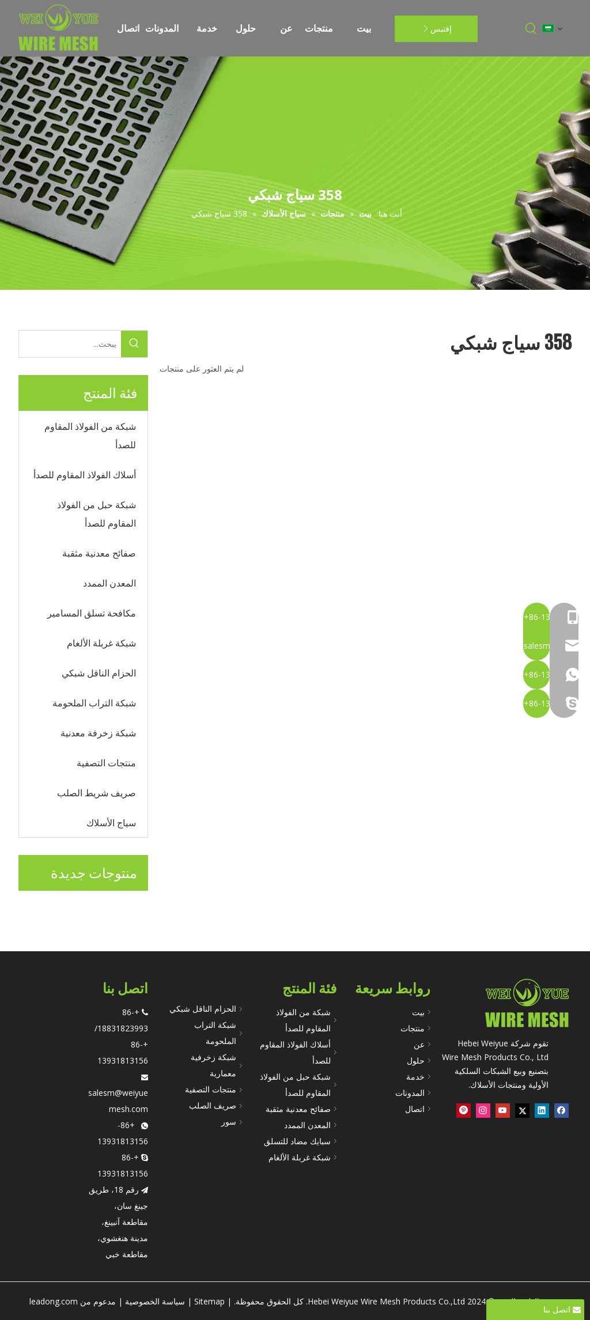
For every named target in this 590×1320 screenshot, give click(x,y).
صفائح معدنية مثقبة (298, 1108)
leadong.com (53, 1301)
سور (228, 1121)
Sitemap (209, 1301)
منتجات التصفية (210, 1089)
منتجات (412, 1028)
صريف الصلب (212, 1105)
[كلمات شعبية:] (531, 29)
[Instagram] (483, 1110)
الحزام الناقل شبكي (202, 1008)
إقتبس (436, 28)
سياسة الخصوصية (155, 1301)
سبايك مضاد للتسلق (297, 1141)
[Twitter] (522, 1110)
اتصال (415, 1108)
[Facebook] (561, 1110)
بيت (418, 1012)
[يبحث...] (70, 344)
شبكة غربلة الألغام (299, 1157)
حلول (416, 1060)
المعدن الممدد (307, 1124)
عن (419, 1044)
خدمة (415, 1076)
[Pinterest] (463, 1110)
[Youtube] (503, 1110)
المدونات (410, 1092)
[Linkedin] (542, 1110)
